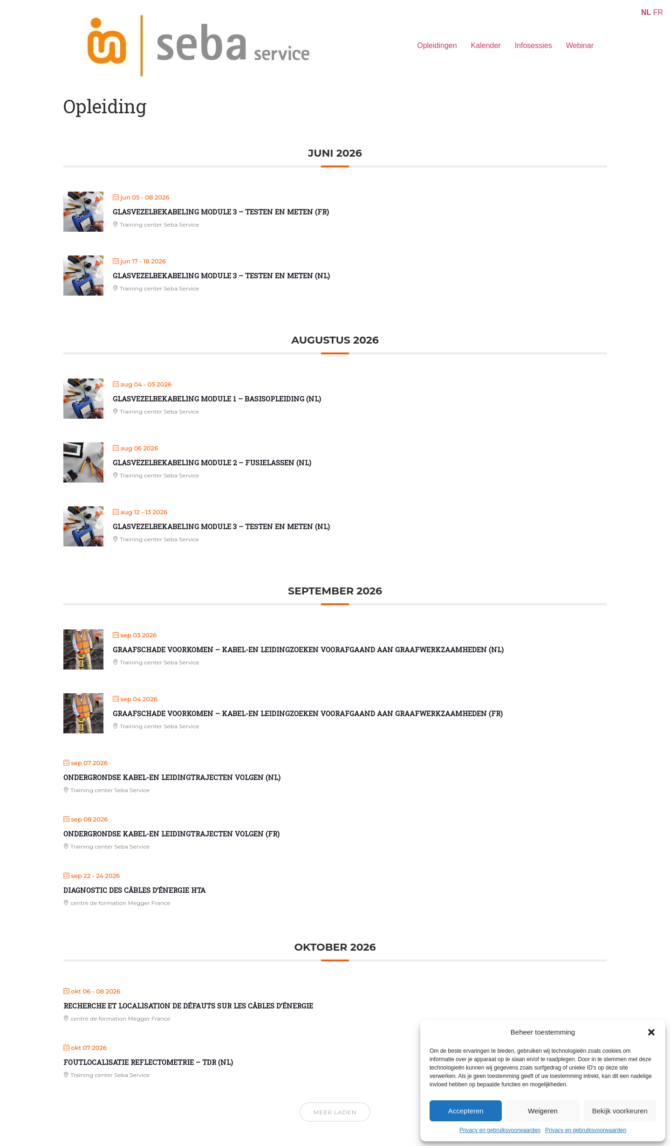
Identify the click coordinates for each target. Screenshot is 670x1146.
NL (646, 12)
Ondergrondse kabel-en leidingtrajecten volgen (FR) (171, 833)
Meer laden (335, 1112)
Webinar (580, 45)
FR (658, 12)
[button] (651, 1032)
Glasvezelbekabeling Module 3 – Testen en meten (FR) (221, 211)
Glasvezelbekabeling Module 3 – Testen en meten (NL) (221, 275)
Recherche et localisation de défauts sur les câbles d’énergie (188, 1005)
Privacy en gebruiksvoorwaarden (499, 1130)
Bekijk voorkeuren (620, 1111)
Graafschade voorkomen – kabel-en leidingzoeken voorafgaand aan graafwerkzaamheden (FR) (308, 713)
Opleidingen (437, 45)
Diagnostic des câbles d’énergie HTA (134, 890)
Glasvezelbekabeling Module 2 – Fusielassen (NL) (212, 462)
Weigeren (543, 1111)
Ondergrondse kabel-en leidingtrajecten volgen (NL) (171, 777)
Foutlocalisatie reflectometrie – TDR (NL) (148, 1062)
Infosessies (533, 45)
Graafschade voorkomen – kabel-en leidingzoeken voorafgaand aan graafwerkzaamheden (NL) (308, 649)
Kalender (486, 45)
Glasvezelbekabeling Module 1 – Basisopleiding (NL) (217, 398)
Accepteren (466, 1111)
